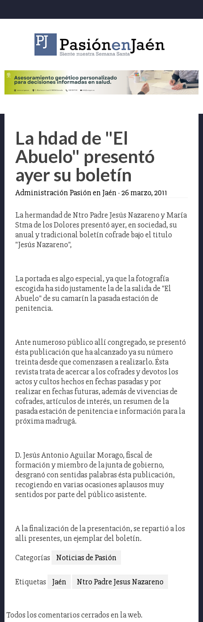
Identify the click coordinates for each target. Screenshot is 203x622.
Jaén (59, 582)
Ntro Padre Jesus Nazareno (120, 582)
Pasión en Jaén (102, 44)
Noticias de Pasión (86, 557)
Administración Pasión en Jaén (66, 192)
